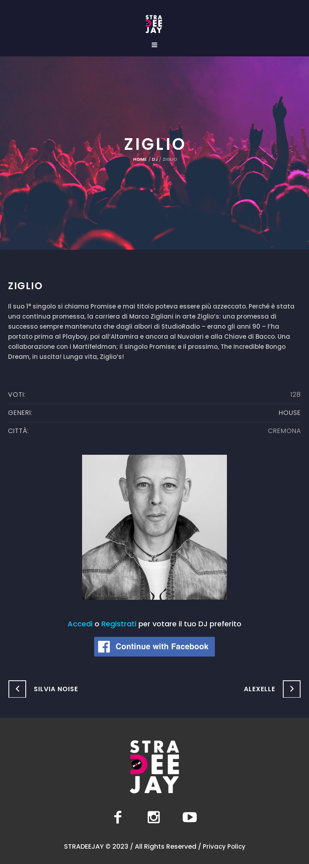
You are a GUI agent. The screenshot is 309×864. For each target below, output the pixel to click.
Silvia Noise (56, 689)
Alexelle (259, 689)
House (290, 412)
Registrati (118, 624)
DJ (155, 159)
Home (140, 159)
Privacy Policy (224, 846)
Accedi (80, 624)
